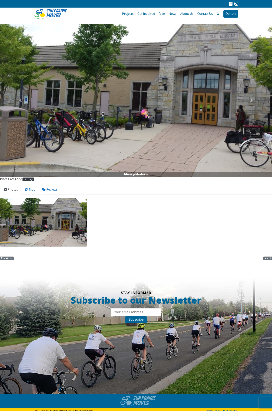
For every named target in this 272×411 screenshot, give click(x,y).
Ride (162, 14)
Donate (231, 14)
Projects (128, 14)
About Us (187, 14)
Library (28, 179)
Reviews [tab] (50, 189)
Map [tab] (29, 189)
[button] (20, 100)
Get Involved (146, 14)
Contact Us (205, 14)
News (173, 14)
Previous (6, 258)
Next (267, 258)
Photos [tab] (10, 189)
